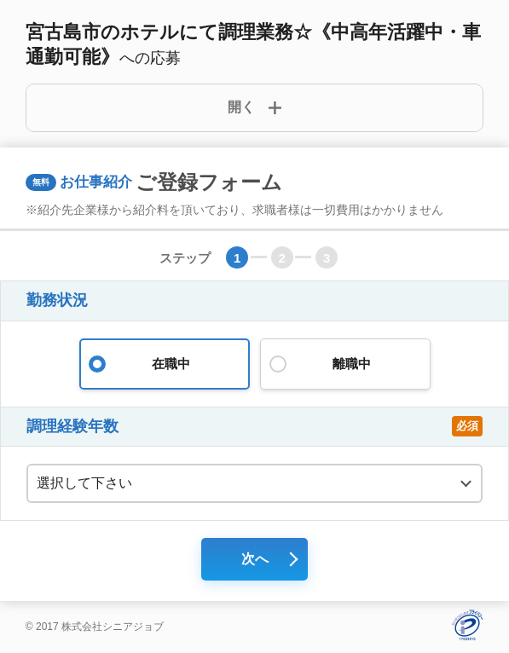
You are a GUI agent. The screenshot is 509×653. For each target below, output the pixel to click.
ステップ (185, 258)
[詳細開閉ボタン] (254, 107)
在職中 (164, 364)
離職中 (345, 364)
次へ (255, 559)
